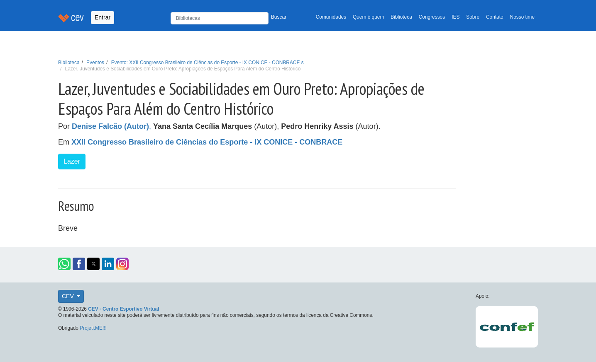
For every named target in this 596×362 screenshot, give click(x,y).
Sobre (472, 17)
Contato (494, 17)
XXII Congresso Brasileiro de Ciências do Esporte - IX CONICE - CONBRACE (206, 142)
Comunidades (331, 17)
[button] (64, 264)
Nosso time (522, 17)
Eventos (95, 62)
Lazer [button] (72, 161)
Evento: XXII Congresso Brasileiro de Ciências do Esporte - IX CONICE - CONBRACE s (207, 62)
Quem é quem (368, 17)
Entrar (102, 17)
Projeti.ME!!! (93, 328)
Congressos (432, 17)
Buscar (278, 17)
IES (455, 17)
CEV (69, 296)
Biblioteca (401, 17)
